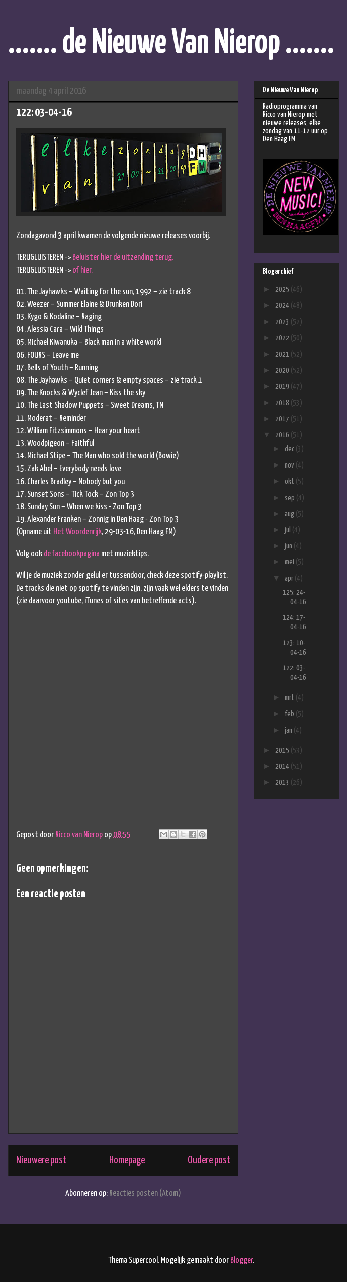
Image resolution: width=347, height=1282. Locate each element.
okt (290, 481)
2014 (283, 766)
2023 (283, 322)
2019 (283, 386)
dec (290, 449)
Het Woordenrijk (77, 532)
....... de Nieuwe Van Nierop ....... (171, 43)
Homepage (127, 1160)
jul (288, 530)
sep (290, 498)
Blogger (241, 1260)
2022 (283, 338)
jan (289, 730)
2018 (283, 403)
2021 (283, 354)
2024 (283, 305)
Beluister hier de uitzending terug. (122, 257)
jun (289, 546)
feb (290, 714)
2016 (283, 435)
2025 (283, 289)
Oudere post (209, 1160)
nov (290, 465)
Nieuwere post (41, 1160)
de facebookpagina (72, 554)
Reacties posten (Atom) (145, 1193)
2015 (283, 750)
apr (290, 578)
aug (290, 514)
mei (290, 562)
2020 (283, 370)
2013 (283, 782)
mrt (290, 698)
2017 (283, 419)
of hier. (82, 270)
